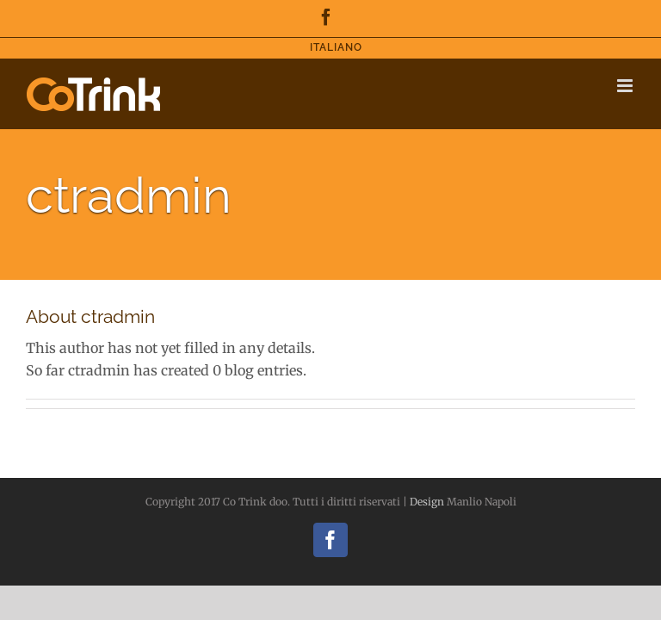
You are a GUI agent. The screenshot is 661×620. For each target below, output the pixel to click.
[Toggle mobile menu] (626, 86)
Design (427, 501)
